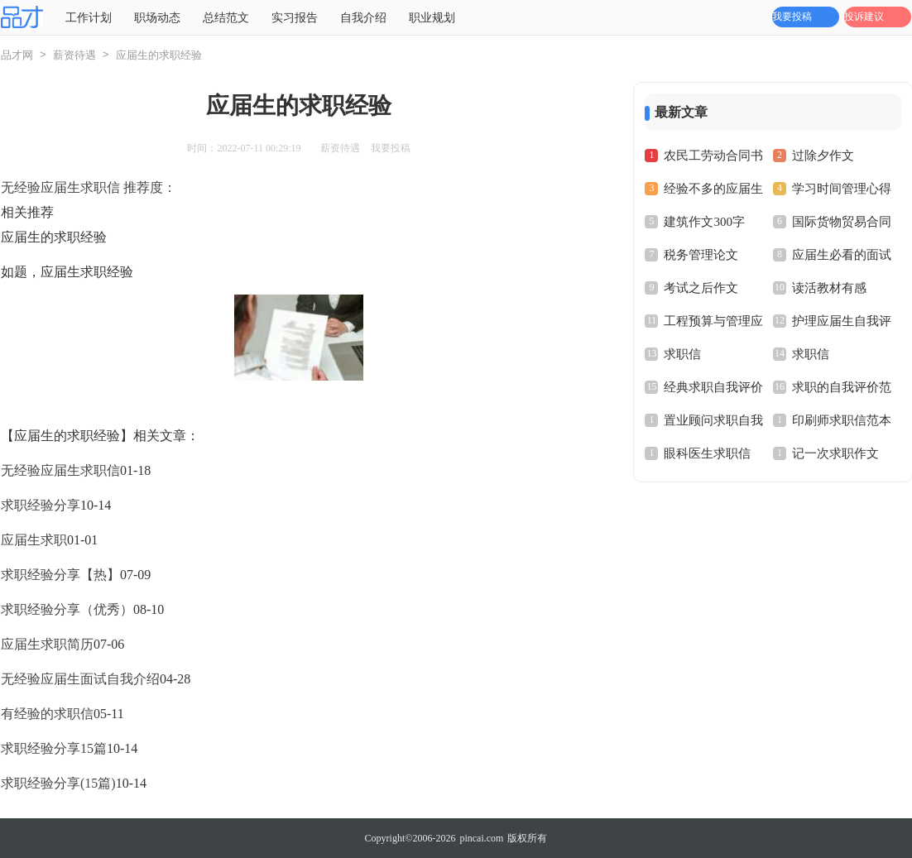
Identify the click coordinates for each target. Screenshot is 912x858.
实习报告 (294, 18)
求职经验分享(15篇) (58, 783)
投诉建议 (864, 16)
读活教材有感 (829, 288)
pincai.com (481, 838)
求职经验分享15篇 (54, 748)
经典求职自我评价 (713, 387)
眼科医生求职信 (707, 453)
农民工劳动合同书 (713, 155)
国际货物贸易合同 (841, 221)
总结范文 (226, 18)
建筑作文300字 (704, 221)
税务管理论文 (701, 254)
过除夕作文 (823, 155)
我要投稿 (792, 16)
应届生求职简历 (47, 644)
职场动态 (157, 18)
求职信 (682, 354)
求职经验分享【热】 (60, 575)
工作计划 (88, 18)
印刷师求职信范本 (841, 420)
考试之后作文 (701, 288)
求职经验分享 (40, 505)
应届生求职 (34, 540)
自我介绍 (363, 18)
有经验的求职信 (47, 714)
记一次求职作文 (835, 453)
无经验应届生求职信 (60, 470)
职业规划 (432, 18)
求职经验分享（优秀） (67, 609)
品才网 (17, 55)
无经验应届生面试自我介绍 (80, 679)
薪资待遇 (74, 55)
